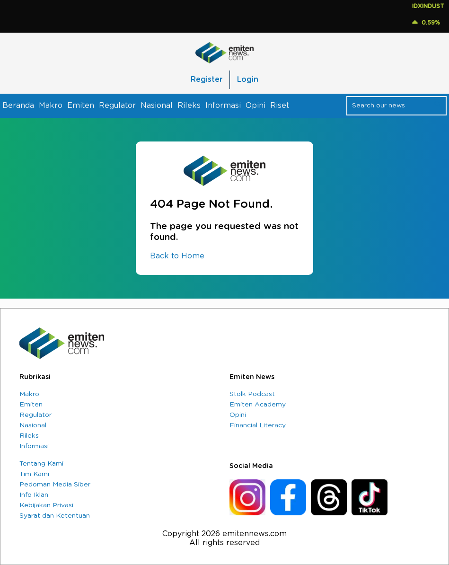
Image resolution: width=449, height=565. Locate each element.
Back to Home (177, 256)
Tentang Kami (41, 463)
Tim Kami (34, 474)
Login (247, 79)
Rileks (189, 105)
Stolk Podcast (252, 394)
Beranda (18, 105)
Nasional (157, 105)
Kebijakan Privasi (46, 505)
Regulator (117, 105)
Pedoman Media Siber (54, 484)
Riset (279, 105)
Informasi (223, 105)
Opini (255, 105)
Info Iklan (33, 495)
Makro (50, 105)
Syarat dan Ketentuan (54, 515)
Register (206, 79)
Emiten (80, 105)
